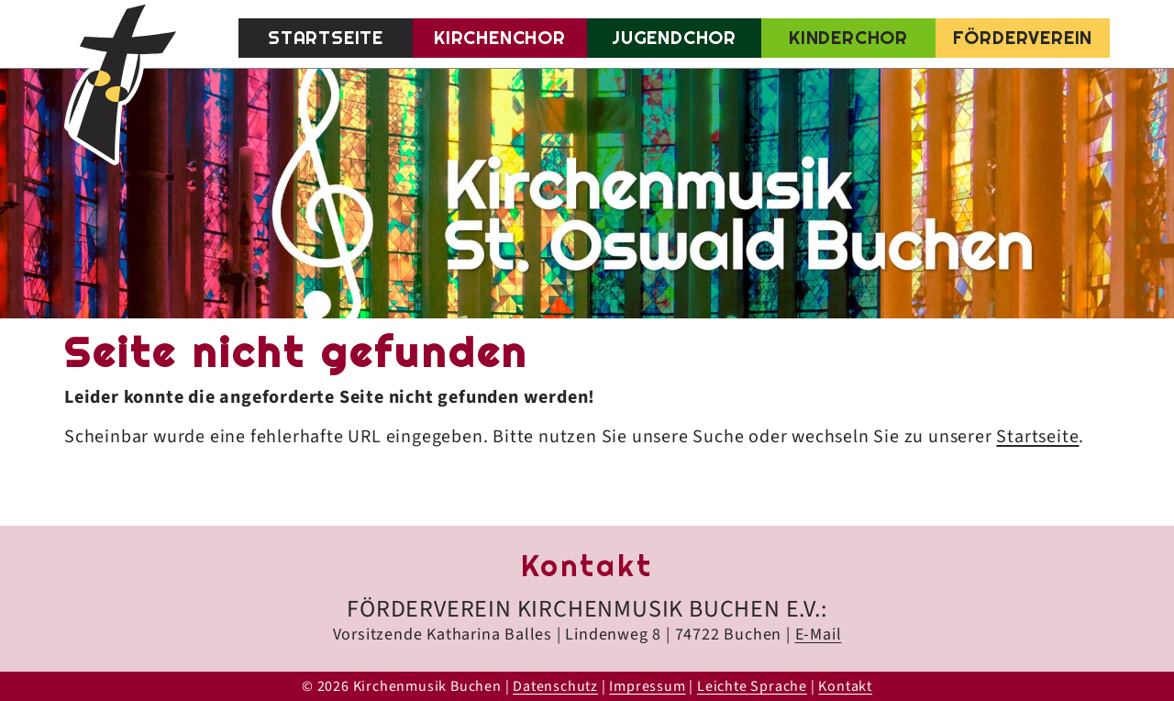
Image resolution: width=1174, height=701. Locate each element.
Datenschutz (555, 686)
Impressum (647, 686)
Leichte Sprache (752, 686)
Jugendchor (674, 38)
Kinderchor (848, 38)
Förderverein (1023, 38)
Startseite (325, 38)
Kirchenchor (500, 38)
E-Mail (818, 634)
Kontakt (845, 686)
